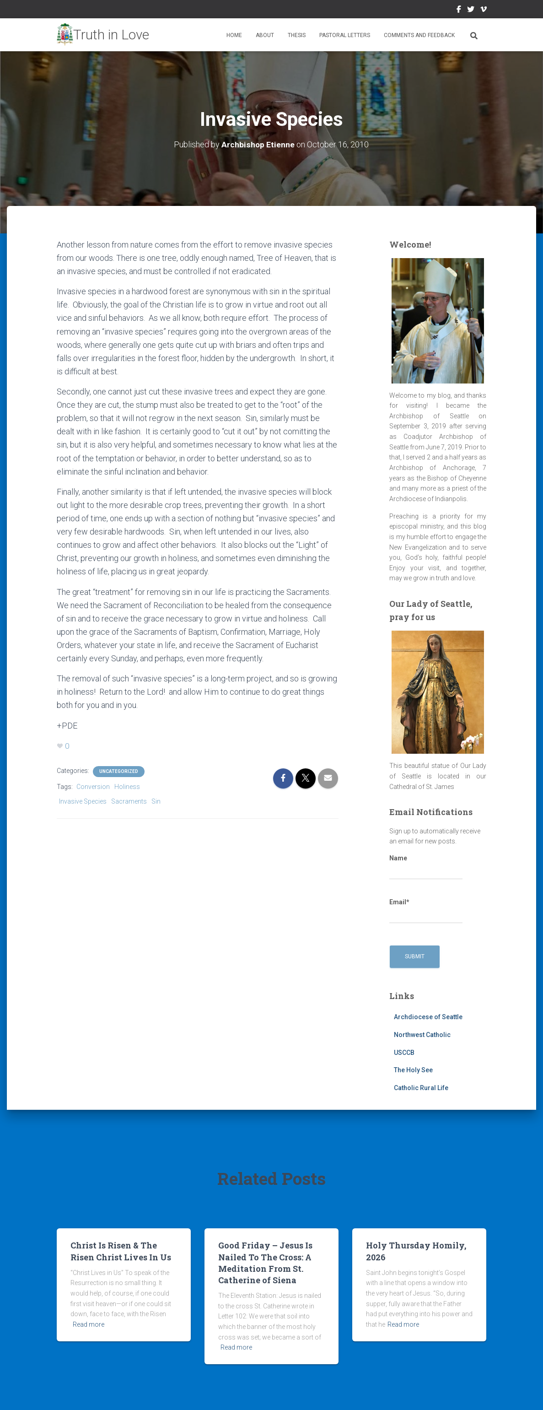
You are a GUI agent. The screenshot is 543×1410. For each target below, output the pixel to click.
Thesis (297, 35)
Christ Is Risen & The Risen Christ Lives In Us (120, 1251)
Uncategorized (118, 771)
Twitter (470, 10)
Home (234, 35)
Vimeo (483, 10)
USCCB (404, 1052)
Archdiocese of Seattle (428, 1017)
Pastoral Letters (344, 35)
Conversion (93, 786)
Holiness (127, 786)
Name (425, 867)
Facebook (459, 10)
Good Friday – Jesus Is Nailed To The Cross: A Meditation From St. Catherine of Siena (265, 1263)
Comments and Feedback (419, 35)
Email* (425, 911)
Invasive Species (83, 801)
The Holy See (413, 1070)
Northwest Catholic (422, 1034)
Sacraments (129, 801)
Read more (88, 1324)
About (265, 35)
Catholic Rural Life (421, 1087)
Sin (156, 801)
